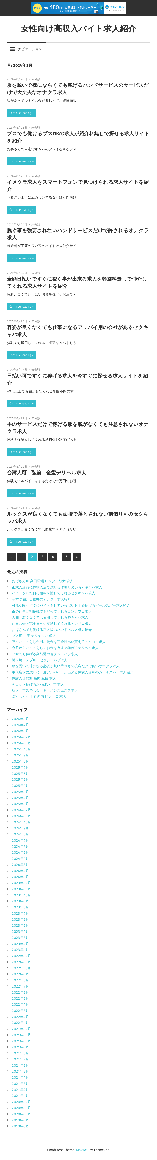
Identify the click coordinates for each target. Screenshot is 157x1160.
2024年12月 (21, 810)
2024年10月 (21, 822)
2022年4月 (20, 1004)
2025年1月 (20, 803)
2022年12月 (21, 955)
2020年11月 (21, 1108)
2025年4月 (20, 785)
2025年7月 (20, 767)
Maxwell (82, 1149)
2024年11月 (21, 816)
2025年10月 (21, 749)
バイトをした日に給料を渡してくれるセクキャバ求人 (53, 593)
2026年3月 (20, 718)
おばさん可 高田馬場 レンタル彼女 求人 (42, 581)
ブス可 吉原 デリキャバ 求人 (34, 635)
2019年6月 (20, 1120)
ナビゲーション (30, 49)
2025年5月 (20, 779)
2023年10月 (21, 895)
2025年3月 (20, 791)
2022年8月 (20, 980)
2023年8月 (20, 907)
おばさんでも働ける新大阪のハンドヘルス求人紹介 (52, 629)
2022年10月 (21, 968)
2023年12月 (21, 883)
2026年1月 (20, 730)
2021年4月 (20, 1077)
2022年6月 (20, 992)
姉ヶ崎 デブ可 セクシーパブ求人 (39, 660)
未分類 (35, 79)
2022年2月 (20, 1016)
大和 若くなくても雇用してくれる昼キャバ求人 (50, 617)
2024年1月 (20, 876)
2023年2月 (20, 943)
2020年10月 (21, 1114)
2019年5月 (20, 1126)
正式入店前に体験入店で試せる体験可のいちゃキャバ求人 (57, 587)
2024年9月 (20, 828)
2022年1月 (20, 1022)
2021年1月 (20, 1095)
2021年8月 (20, 1053)
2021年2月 (20, 1089)
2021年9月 (20, 1047)
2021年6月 (20, 1065)
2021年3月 (20, 1083)
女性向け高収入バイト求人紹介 (78, 28)
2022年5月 (20, 998)
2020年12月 (21, 1101)
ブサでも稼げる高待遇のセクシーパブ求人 (45, 654)
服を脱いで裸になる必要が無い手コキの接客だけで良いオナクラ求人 (66, 666)
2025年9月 (20, 755)
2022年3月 (20, 1010)
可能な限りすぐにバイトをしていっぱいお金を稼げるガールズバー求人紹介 (71, 605)
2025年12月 (21, 737)
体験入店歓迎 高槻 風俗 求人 (34, 678)
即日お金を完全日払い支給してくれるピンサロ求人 (52, 623)
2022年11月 (21, 962)
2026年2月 (20, 725)
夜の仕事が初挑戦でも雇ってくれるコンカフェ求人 (52, 611)
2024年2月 (20, 870)
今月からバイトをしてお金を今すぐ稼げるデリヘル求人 (55, 648)
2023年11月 (21, 889)
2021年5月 (20, 1071)
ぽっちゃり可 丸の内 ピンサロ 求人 (39, 696)
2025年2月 (20, 798)
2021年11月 (21, 1035)
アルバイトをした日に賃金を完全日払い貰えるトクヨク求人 (59, 641)
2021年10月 (21, 1041)
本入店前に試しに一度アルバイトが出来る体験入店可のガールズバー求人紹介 (72, 672)
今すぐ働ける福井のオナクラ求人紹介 (41, 599)
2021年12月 (21, 1028)
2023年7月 (20, 913)
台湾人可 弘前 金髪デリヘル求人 (46, 472)
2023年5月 (20, 925)
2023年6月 (20, 919)
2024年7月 (20, 840)
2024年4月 (20, 858)
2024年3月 (20, 864)
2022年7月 (20, 986)
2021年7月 (20, 1059)
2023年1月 (20, 949)
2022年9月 (20, 974)
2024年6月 (20, 846)
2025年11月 (21, 743)
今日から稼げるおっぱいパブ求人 (38, 684)
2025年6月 (20, 773)
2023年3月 (20, 937)
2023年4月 (20, 931)
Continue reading (20, 112)
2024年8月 (20, 834)
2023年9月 (20, 901)
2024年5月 (20, 852)
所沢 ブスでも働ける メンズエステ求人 (45, 690)
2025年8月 (20, 761)
